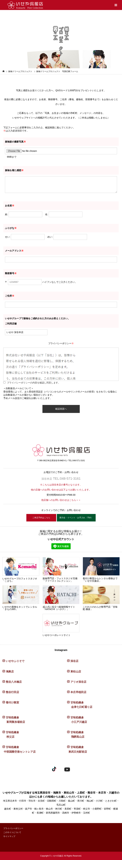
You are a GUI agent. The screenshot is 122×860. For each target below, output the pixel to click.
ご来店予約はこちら (41, 517)
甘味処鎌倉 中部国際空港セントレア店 (19, 749)
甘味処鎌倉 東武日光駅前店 (77, 749)
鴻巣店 (10, 671)
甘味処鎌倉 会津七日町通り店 (79, 704)
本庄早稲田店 (78, 692)
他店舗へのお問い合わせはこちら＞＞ (61, 500)
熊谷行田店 (12, 692)
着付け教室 (12, 702)
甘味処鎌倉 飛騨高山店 (75, 734)
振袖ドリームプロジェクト (20, 71)
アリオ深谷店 (78, 681)
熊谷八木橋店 (14, 681)
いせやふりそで (15, 661)
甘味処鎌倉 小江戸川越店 (77, 719)
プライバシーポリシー (13, 828)
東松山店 (75, 671)
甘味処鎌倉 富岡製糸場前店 (13, 719)
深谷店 (74, 661)
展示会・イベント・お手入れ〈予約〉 (76, 517)
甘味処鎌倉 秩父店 (10, 734)
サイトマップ (9, 836)
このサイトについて (12, 832)
